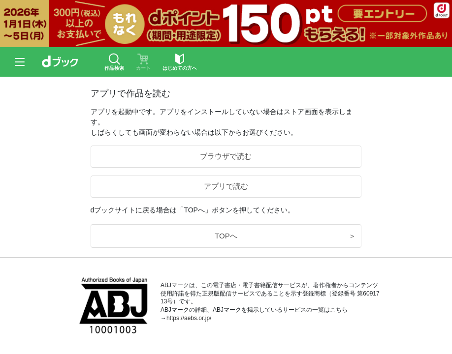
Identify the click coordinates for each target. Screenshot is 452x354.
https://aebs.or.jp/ (188, 318)
